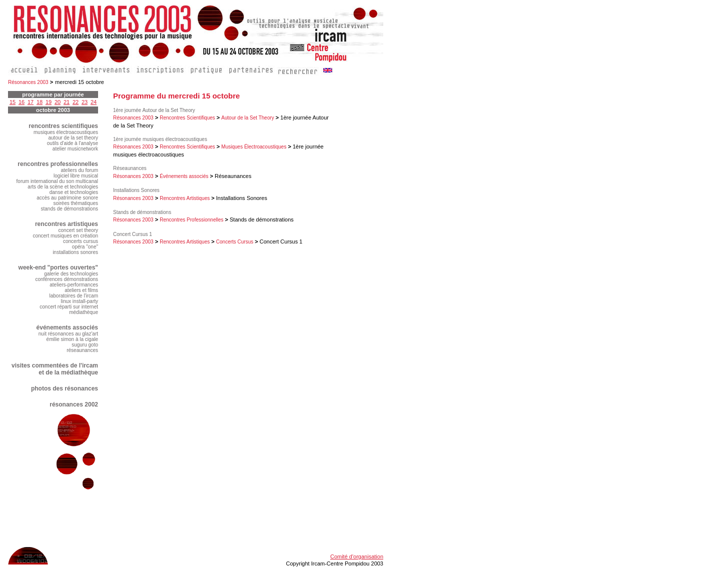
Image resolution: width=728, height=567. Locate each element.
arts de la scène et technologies (63, 187)
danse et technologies (74, 192)
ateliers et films (81, 290)
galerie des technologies (71, 273)
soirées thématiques (76, 203)
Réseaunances (130, 168)
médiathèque (83, 312)
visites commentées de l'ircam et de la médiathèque (55, 369)
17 (31, 102)
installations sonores (75, 252)
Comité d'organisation (356, 557)
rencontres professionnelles (58, 164)
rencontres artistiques (66, 224)
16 (22, 102)
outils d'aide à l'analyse (72, 143)
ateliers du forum (79, 170)
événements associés (67, 327)
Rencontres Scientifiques (187, 117)
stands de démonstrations (69, 209)
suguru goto (85, 345)
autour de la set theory (73, 137)
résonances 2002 (74, 404)
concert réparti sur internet (69, 307)
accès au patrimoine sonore (67, 197)
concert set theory (78, 230)
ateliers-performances (74, 285)
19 (49, 102)
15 (13, 102)
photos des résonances (64, 388)
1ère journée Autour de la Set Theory (154, 110)
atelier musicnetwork (75, 149)
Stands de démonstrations (142, 212)
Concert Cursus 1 (132, 234)
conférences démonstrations (66, 279)
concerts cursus (80, 241)
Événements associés (184, 176)
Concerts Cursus (234, 241)
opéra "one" (85, 247)
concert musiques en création (65, 235)
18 (40, 102)
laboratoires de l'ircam (73, 295)
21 (67, 102)
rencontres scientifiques (63, 126)
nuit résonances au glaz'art (68, 333)
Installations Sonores (136, 190)
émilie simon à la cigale (72, 339)
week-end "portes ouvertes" (58, 267)
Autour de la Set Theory (247, 117)
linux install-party (79, 301)
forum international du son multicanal (57, 181)
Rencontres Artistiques (185, 198)
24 (94, 102)
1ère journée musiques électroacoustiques (160, 139)
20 (58, 102)
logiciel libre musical (76, 175)
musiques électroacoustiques (66, 132)
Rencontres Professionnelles (191, 219)
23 (85, 102)
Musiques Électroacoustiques (253, 147)
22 (76, 102)
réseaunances (82, 350)
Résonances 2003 (28, 82)
